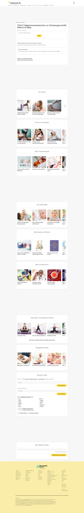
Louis (19, 406)
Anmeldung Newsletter (65, 490)
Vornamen (27, 379)
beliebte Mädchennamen (28, 409)
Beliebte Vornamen (26, 397)
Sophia (41, 401)
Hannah (42, 406)
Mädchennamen (33, 379)
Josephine (42, 404)
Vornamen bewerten (33, 413)
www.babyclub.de (26, 499)
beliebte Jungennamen (28, 408)
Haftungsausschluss (29, 505)
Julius (19, 400)
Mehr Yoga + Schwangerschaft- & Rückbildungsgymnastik (42, 340)
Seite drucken (64, 485)
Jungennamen (41, 379)
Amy (41, 403)
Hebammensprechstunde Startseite (25, 60)
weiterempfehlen (64, 486)
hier (58, 51)
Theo (19, 404)
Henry (19, 401)
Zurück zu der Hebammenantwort (24, 58)
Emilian (20, 403)
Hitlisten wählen (23, 413)
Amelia (41, 400)
